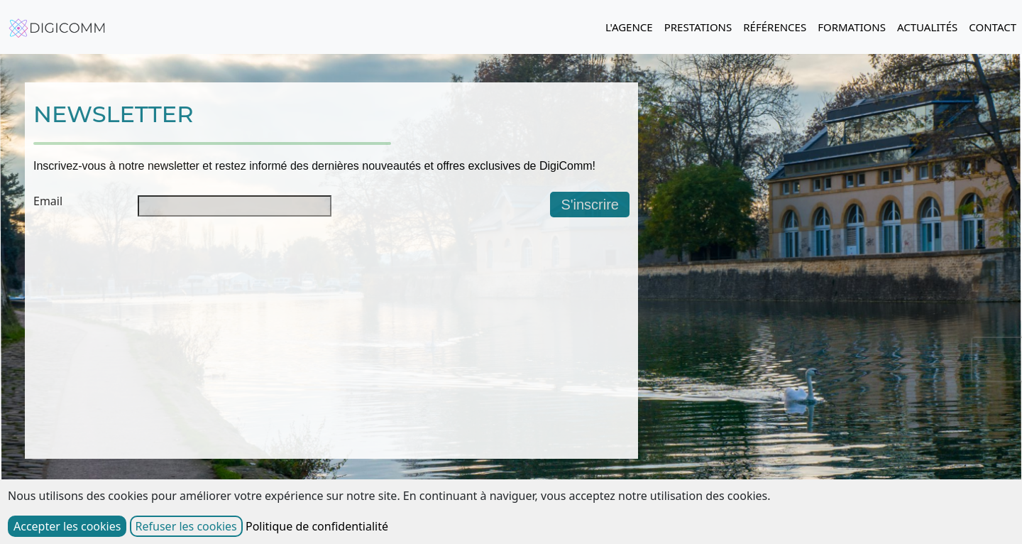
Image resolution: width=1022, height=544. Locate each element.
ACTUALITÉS (927, 27)
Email (47, 201)
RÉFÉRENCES (774, 27)
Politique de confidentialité (317, 526)
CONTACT (992, 27)
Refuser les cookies (186, 526)
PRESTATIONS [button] (698, 27)
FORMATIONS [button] (852, 27)
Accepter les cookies (67, 526)
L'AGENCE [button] (629, 27)
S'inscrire (590, 204)
